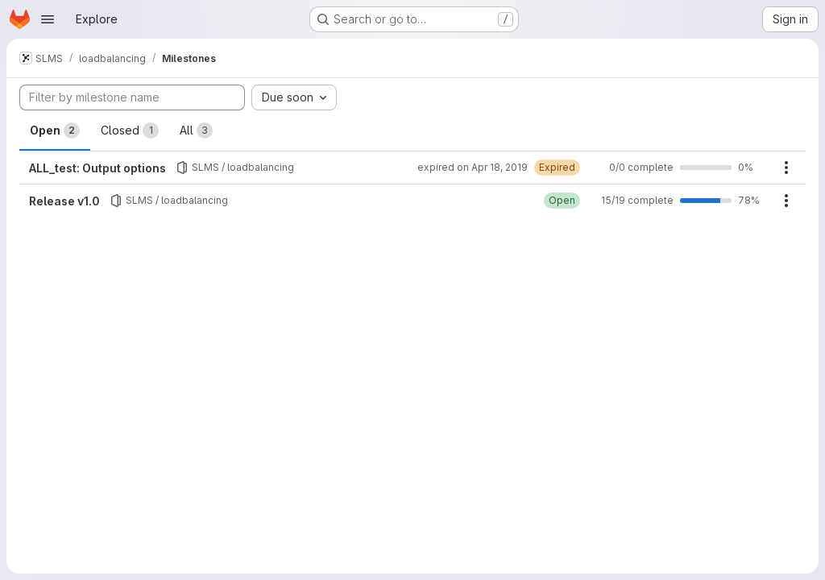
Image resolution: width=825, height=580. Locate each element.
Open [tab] (55, 130)
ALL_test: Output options (97, 168)
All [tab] (196, 130)
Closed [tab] (130, 130)
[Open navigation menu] (47, 19)
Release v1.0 (64, 201)
